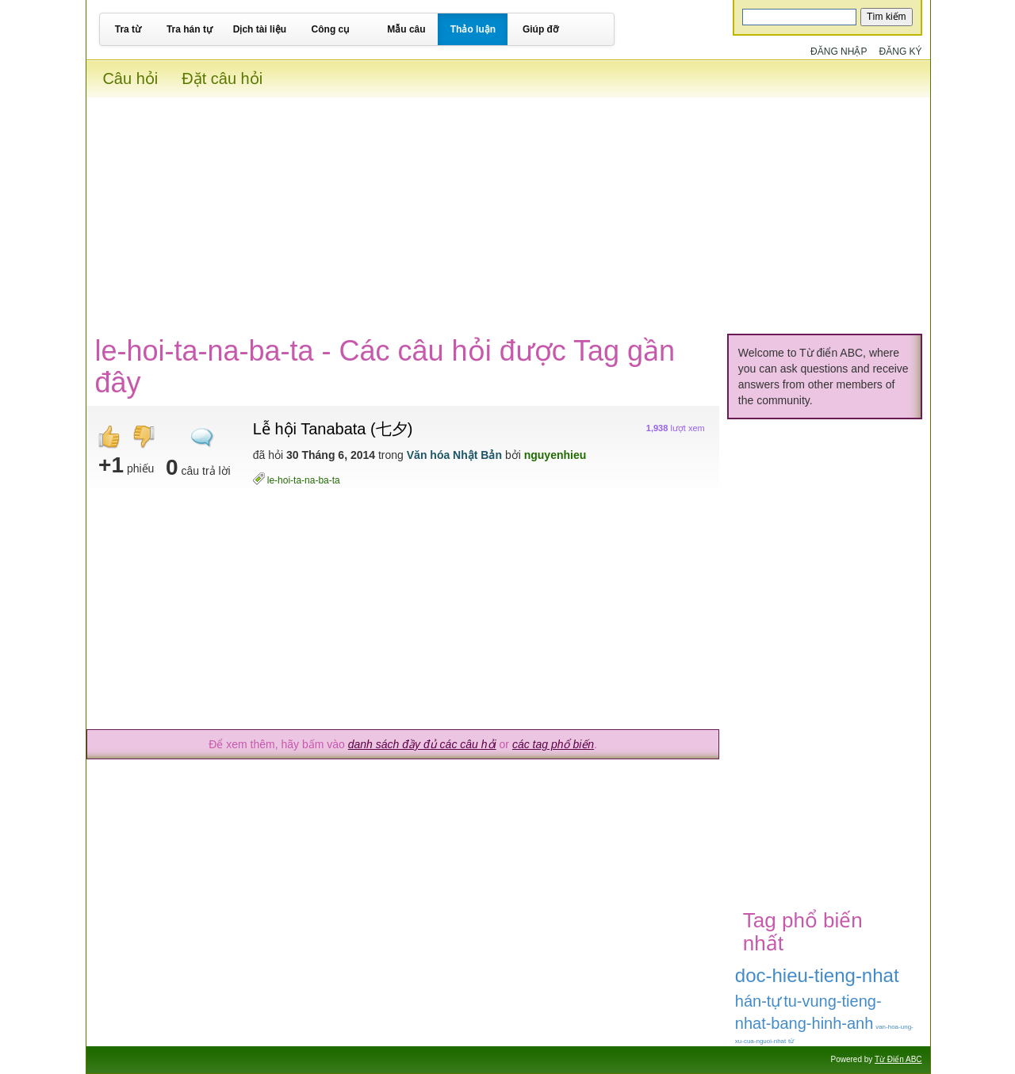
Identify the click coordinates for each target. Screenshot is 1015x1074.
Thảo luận (473, 29)
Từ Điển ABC (898, 1059)
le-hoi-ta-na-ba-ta (303, 480)
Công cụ (331, 29)
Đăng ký (900, 51)
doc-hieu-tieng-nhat (817, 975)
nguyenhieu (555, 455)
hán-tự (758, 1001)
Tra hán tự (190, 29)
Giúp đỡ (540, 29)
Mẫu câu (406, 29)
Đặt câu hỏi (222, 78)
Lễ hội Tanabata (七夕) (333, 429)
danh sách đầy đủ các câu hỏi (422, 744)
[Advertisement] (507, 208)
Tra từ (128, 29)
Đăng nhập (838, 51)
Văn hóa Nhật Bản (454, 455)
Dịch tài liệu (259, 29)
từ (791, 1041)
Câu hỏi (130, 78)
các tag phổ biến (553, 744)
